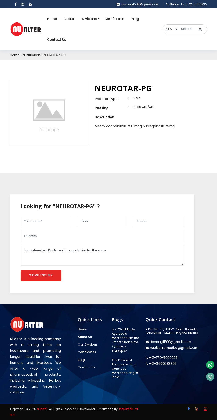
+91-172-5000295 (163, 357)
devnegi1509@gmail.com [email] (138, 4)
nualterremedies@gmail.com (173, 347)
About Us (85, 337)
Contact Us (56, 39)
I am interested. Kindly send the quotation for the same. (102, 256)
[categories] (170, 29)
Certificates (114, 19)
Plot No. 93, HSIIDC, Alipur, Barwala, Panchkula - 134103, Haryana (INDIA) (172, 331)
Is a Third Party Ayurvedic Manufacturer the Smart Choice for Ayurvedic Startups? (125, 340)
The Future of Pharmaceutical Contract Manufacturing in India (125, 368)
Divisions (89, 19)
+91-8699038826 (162, 363)
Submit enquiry (41, 275)
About (69, 19)
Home (52, 19)
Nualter (42, 409)
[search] (200, 29)
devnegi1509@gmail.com (170, 341)
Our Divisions (87, 344)
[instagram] (22, 4)
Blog (135, 19)
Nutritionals (31, 55)
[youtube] (30, 4)
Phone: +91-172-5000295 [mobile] (186, 4)
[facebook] (16, 4)
